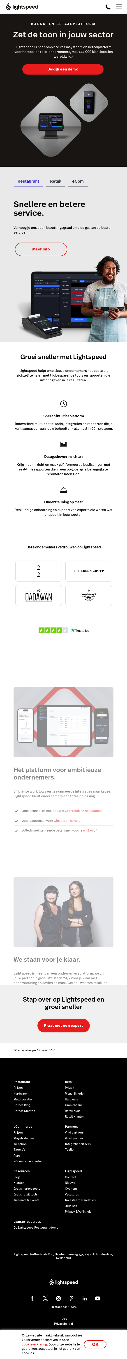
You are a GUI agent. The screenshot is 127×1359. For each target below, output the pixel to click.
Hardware (20, 1094)
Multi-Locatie (23, 1100)
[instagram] (58, 1298)
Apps (17, 1156)
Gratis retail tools (26, 1195)
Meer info (41, 249)
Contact (70, 1177)
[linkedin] (84, 1298)
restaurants (93, 811)
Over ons (71, 1189)
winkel (88, 830)
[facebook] (32, 1298)
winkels (59, 820)
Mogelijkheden (75, 1094)
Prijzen (18, 1088)
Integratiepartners (78, 1144)
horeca (75, 820)
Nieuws (70, 1183)
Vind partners (74, 1133)
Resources (22, 1171)
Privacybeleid (63, 1324)
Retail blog (72, 1111)
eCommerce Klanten (28, 1161)
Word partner (74, 1138)
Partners (71, 1126)
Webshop (20, 1144)
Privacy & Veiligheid (78, 1212)
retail (76, 811)
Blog (17, 1177)
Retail (69, 1082)
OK (95, 1344)
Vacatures (72, 1195)
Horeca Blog (22, 1105)
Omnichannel (74, 1105)
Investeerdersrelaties (80, 1200)
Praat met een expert (63, 1025)
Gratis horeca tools (27, 1189)
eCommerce (23, 1126)
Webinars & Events (26, 1200)
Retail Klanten (75, 1117)
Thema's (19, 1150)
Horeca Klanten (24, 1111)
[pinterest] (71, 1298)
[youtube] (98, 1298)
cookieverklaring (34, 1344)
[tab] (28, 182)
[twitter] (45, 1298)
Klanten (19, 1183)
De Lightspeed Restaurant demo (36, 1228)
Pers (63, 1319)
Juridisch (71, 1206)
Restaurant (22, 1082)
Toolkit (69, 1150)
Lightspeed (73, 1171)
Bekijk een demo (62, 69)
